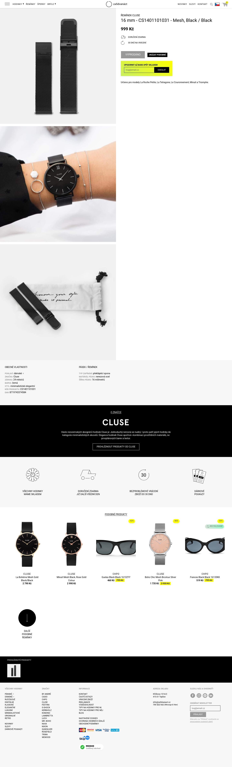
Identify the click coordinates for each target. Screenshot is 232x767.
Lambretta (47, 716)
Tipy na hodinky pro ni (90, 707)
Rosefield (47, 732)
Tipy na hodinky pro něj (91, 710)
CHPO (44, 699)
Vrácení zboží (86, 699)
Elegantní (10, 707)
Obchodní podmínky (89, 724)
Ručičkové (10, 699)
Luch (44, 718)
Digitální (9, 702)
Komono (46, 713)
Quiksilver (47, 729)
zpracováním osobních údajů (201, 722)
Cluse (136, 15)
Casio (44, 697)
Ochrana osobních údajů (92, 721)
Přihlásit (198, 714)
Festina (46, 705)
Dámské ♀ (10, 697)
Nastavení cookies (88, 718)
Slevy (7, 726)
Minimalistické (12, 713)
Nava (44, 724)
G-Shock (46, 707)
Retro (8, 718)
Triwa (45, 734)
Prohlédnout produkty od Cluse (116, 446)
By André (46, 694)
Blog (81, 713)
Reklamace (84, 702)
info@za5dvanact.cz (161, 702)
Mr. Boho (46, 721)
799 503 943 (158, 705)
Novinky (9, 724)
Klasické (9, 705)
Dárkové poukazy (13, 729)
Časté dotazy (86, 697)
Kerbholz (47, 710)
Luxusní (9, 710)
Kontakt (83, 694)
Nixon (45, 726)
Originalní (10, 716)
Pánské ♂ (9, 694)
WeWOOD (46, 737)
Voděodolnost (86, 705)
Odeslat (162, 70)
